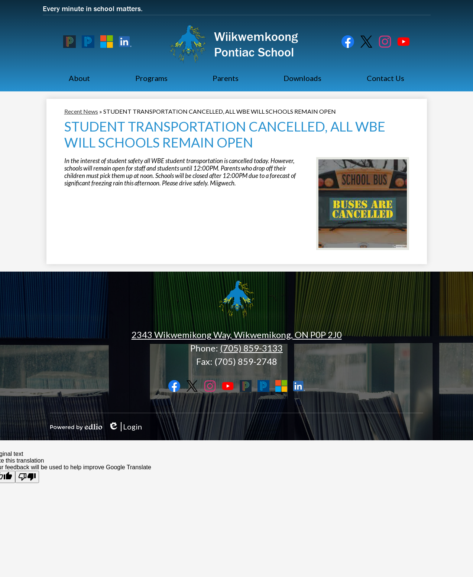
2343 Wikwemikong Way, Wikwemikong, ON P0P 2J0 (237, 334)
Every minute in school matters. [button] (93, 8)
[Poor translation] (27, 477)
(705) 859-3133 (251, 348)
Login (125, 426)
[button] (79, 78)
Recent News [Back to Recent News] (81, 111)
